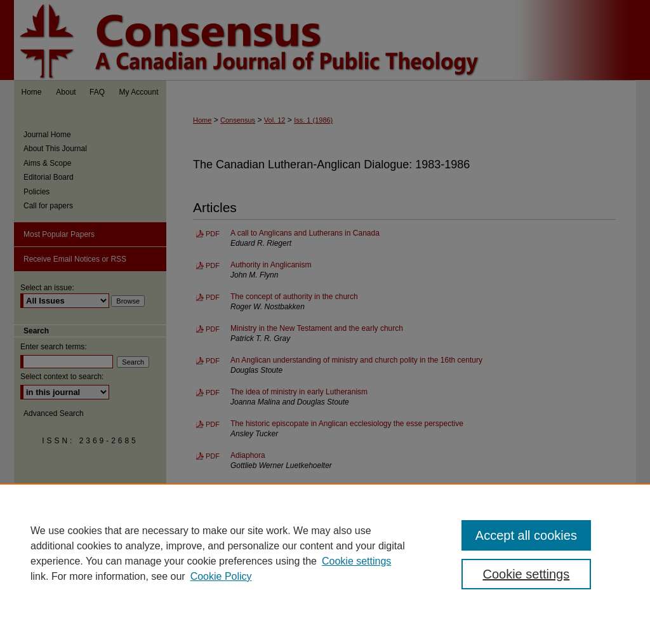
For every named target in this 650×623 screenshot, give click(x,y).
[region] (325, 553)
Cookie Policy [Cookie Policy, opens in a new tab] (221, 576)
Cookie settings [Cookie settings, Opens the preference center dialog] (525, 574)
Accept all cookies (526, 535)
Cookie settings (356, 561)
